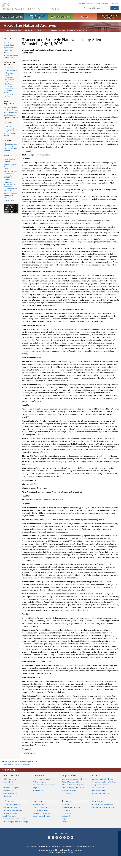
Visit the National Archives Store (102, 804)
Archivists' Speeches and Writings (27, 30)
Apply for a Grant (9, 816)
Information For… (11, 775)
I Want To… (8, 801)
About (11, 30)
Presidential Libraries (69, 790)
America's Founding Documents (109, 17)
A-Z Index (65, 804)
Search (114, 8)
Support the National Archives (10, 183)
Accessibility (40, 846)
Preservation (8, 790)
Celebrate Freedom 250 (41, 816)
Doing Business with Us (99, 785)
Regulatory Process (11, 110)
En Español (66, 816)
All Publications (38, 790)
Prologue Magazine (40, 782)
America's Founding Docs (71, 807)
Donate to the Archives (41, 807)
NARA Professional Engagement (10, 194)
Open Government (98, 790)
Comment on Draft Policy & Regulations (11, 130)
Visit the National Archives (12, 810)
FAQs (5, 198)
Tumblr (60, 837)
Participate (38, 801)
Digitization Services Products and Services (10, 189)
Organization (8, 48)
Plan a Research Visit (10, 807)
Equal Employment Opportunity (10, 149)
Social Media (66, 813)
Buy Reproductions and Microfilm (103, 807)
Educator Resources (60, 17)
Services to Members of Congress (8, 178)
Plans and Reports (98, 788)
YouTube (64, 837)
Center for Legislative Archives (73, 779)
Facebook (49, 837)
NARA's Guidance (10, 115)
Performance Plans (10, 70)
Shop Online (97, 801)
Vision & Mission (9, 45)
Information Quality (10, 164)
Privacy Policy (51, 846)
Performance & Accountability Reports (9, 79)
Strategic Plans (9, 68)
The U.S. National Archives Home (30, 6)
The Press (7, 796)
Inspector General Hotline (10, 134)
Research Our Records (12, 17)
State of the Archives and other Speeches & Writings (10, 89)
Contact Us (114, 4)
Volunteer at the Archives (42, 813)
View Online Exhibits (10, 813)
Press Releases (9, 159)
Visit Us (84, 17)
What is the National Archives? (102, 779)
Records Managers (10, 793)
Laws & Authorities (10, 107)
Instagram (56, 837)
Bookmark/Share (101, 4)
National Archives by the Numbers (11, 56)
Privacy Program (9, 200)
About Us (95, 775)
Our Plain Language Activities (101, 793)
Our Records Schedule (8, 168)
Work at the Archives (40, 810)
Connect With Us (60, 833)
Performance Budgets (8, 74)
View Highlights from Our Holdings (15, 822)
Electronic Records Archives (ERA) (10, 172)
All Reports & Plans (8, 96)
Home (6, 30)
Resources (67, 801)
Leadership (8, 50)
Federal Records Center (70, 782)
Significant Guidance (11, 118)
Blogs (35, 788)
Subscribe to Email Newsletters (44, 785)
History (6, 53)
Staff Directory (67, 793)
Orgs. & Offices (69, 775)
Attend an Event (38, 804)
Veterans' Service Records (36, 17)
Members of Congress (11, 788)
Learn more (100, 852)
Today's (41, 779)
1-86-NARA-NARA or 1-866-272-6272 (60, 852)
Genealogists (8, 785)
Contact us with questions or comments (16, 764)
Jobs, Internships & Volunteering (10, 145)
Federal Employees (10, 782)
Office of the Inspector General (73, 788)
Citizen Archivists (86, 4)
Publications (8, 162)
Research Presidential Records (14, 819)
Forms (64, 822)
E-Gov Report (8, 84)
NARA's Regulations (10, 112)
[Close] (118, 833)
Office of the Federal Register (72, 785)
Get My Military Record (11, 804)
